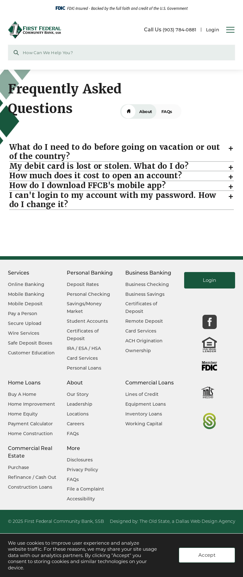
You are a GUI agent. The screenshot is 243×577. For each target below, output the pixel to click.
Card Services (82, 358)
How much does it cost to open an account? (95, 178)
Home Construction (30, 433)
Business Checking (147, 284)
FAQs (73, 433)
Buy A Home (22, 394)
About (145, 113)
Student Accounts (87, 321)
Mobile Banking (26, 294)
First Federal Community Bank (58, 521)
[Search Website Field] (121, 52)
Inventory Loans (143, 414)
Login (212, 30)
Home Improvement (31, 404)
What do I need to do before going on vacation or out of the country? (114, 154)
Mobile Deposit (25, 304)
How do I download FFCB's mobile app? (87, 188)
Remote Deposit (144, 321)
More (73, 448)
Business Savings (145, 294)
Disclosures (80, 460)
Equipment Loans (145, 404)
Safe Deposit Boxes (30, 343)
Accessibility (81, 499)
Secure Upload (24, 323)
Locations (78, 414)
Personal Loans (84, 368)
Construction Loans (30, 487)
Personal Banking (90, 273)
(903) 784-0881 (179, 30)
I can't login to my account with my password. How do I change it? (112, 202)
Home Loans (24, 383)
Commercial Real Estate (30, 452)
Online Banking (26, 284)
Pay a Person (22, 313)
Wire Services (23, 333)
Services (18, 273)
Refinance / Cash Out (32, 477)
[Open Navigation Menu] (230, 30)
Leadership (79, 404)
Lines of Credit (142, 394)
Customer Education (31, 353)
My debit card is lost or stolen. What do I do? (99, 168)
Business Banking (148, 273)
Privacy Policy (82, 469)
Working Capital (143, 424)
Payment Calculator (30, 424)
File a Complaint (85, 489)
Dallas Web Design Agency (205, 521)
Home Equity (23, 414)
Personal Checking (88, 294)
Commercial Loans (149, 383)
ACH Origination (144, 341)
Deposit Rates (83, 284)
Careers (75, 424)
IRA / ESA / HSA (84, 348)
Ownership (138, 350)
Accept (206, 555)
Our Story (78, 394)
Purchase (18, 467)
